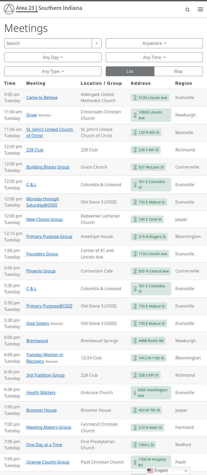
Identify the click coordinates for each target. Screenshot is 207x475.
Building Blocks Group (47, 167)
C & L (31, 184)
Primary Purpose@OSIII (49, 306)
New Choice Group (44, 219)
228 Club (35, 150)
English (157, 471)
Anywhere (152, 43)
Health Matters (40, 392)
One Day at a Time (44, 445)
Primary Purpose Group (49, 236)
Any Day (51, 57)
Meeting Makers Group (48, 427)
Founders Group (42, 254)
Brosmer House (41, 410)
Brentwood (37, 341)
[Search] (48, 43)
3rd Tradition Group (45, 375)
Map (178, 71)
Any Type (51, 71)
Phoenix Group (40, 271)
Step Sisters (37, 323)
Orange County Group (47, 462)
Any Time (152, 57)
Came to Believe (42, 97)
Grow (31, 115)
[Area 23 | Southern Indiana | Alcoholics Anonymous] (9, 8)
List (130, 71)
